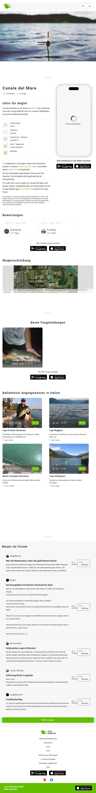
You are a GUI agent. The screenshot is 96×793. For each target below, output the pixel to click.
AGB (48, 747)
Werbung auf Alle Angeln (48, 755)
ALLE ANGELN (25, 189)
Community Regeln (48, 759)
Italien (33, 108)
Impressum (48, 743)
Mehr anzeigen (48, 720)
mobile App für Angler (27, 166)
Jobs (48, 751)
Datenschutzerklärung (48, 739)
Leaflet (5, 290)
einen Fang (13, 169)
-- (10, 154)
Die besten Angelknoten (48, 763)
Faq (48, 767)
